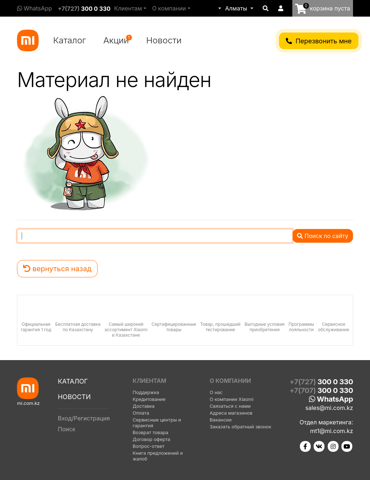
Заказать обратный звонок (240, 426)
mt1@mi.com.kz (331, 430)
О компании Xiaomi (231, 399)
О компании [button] (169, 8)
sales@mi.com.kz (329, 407)
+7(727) (84, 8)
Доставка (144, 406)
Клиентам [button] (128, 8)
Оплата (141, 413)
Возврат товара (150, 432)
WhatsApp (34, 8)
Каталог (69, 40)
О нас (216, 392)
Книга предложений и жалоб (158, 456)
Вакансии (221, 420)
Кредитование (149, 399)
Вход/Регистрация (84, 418)
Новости (164, 40)
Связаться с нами (230, 406)
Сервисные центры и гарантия (157, 422)
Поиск (67, 429)
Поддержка (146, 392)
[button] (219, 8)
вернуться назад (57, 268)
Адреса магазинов (231, 413)
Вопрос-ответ (148, 446)
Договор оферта (151, 439)
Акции (117, 40)
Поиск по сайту (322, 235)
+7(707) (321, 390)
